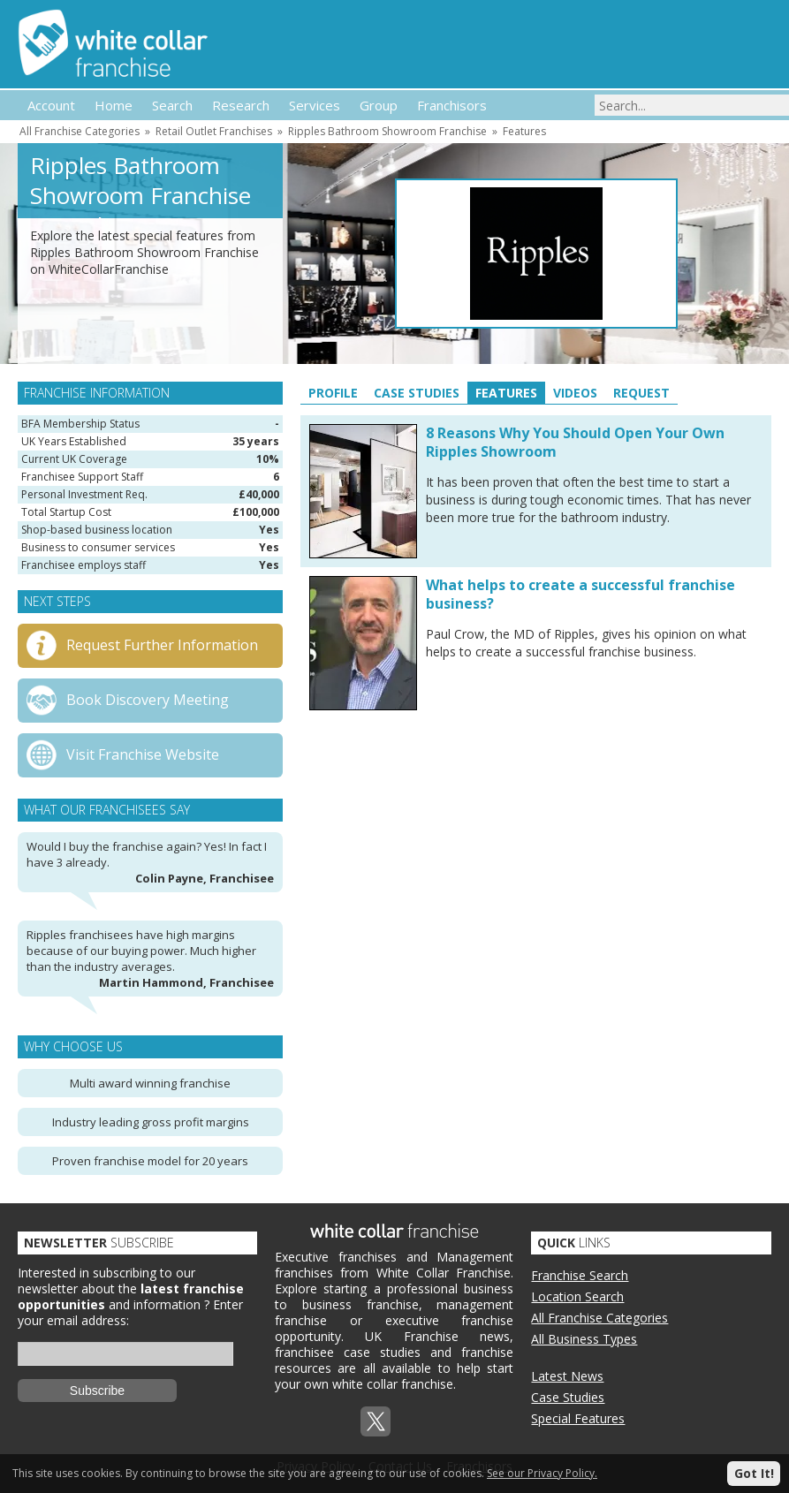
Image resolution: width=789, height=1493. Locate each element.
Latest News (567, 1376)
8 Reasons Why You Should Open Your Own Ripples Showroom (575, 442)
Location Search (577, 1296)
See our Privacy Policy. (542, 1473)
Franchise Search (579, 1275)
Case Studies (416, 392)
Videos (575, 392)
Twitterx (375, 1421)
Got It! (754, 1473)
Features (524, 131)
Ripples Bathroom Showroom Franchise (387, 131)
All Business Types (584, 1338)
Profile (333, 392)
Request (641, 392)
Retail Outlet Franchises (214, 131)
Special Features (578, 1418)
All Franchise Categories (79, 131)
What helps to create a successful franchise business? (580, 594)
